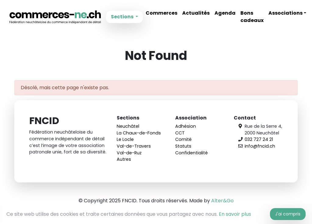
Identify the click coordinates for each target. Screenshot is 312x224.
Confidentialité (191, 153)
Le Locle (125, 139)
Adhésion (185, 126)
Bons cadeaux (252, 16)
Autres (124, 159)
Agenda (225, 13)
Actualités (196, 13)
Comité (183, 139)
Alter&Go (222, 200)
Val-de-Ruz (129, 153)
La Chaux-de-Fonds (139, 133)
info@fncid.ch (260, 146)
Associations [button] (285, 13)
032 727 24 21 (259, 139)
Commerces (161, 13)
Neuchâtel (128, 126)
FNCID (55, 17)
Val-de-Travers (134, 146)
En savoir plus (235, 214)
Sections (122, 16)
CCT (180, 133)
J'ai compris (287, 214)
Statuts (183, 146)
